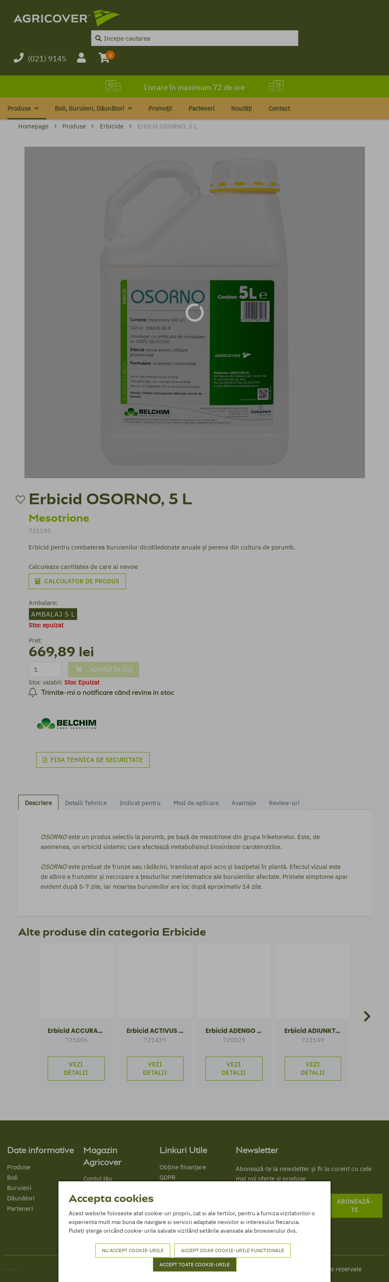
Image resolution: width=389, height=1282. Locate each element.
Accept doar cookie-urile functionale (232, 1250)
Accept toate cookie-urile (194, 1264)
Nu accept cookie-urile (133, 1250)
